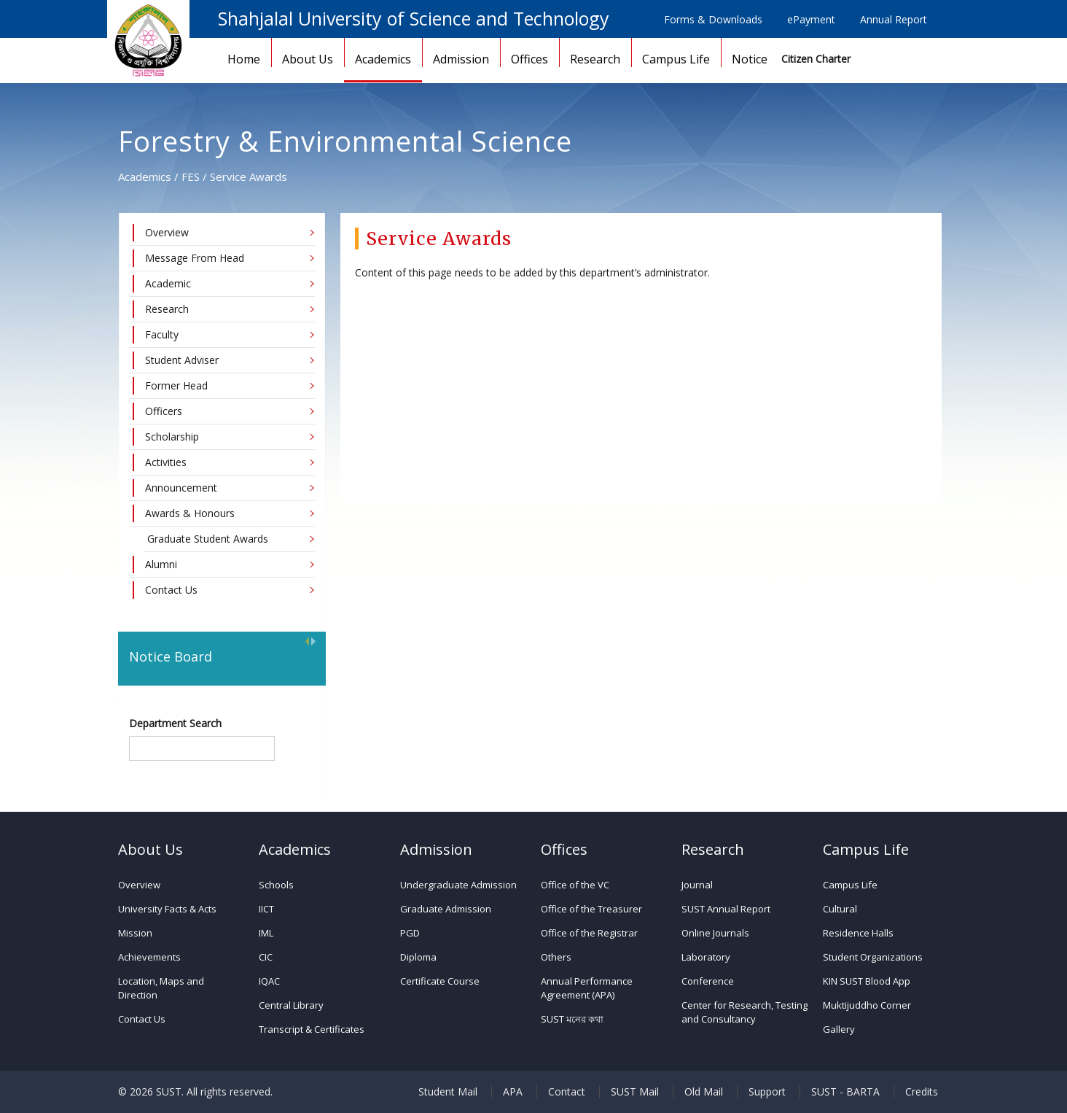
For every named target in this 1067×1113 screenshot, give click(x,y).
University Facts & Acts (167, 908)
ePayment (811, 19)
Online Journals (715, 932)
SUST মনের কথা (572, 1018)
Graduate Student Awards (207, 539)
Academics (383, 59)
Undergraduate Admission (458, 884)
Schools (276, 884)
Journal (697, 884)
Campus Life (676, 59)
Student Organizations (873, 956)
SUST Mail (635, 1091)
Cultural (840, 908)
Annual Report (893, 19)
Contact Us (141, 1018)
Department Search (175, 723)
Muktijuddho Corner (867, 1005)
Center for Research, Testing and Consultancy (744, 1011)
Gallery (839, 1029)
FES (190, 176)
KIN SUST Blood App (866, 981)
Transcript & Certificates (311, 1029)
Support (767, 1091)
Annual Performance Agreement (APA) (587, 987)
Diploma (418, 956)
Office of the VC (575, 884)
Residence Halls (858, 932)
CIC (266, 956)
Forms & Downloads (713, 19)
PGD (410, 932)
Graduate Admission (445, 908)
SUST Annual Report (725, 908)
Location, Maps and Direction (161, 987)
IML (266, 932)
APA (513, 1091)
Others (556, 956)
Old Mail (703, 1091)
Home (243, 59)
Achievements (149, 956)
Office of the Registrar (589, 932)
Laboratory (705, 956)
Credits (921, 1091)
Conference (707, 981)
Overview (139, 884)
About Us (307, 59)
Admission (461, 59)
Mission (135, 932)
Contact (566, 1091)
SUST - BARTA (845, 1091)
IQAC (269, 981)
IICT (266, 908)
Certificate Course (440, 981)
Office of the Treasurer (591, 908)
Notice (749, 59)
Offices (529, 59)
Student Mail (447, 1091)
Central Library (291, 1005)
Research (595, 59)
